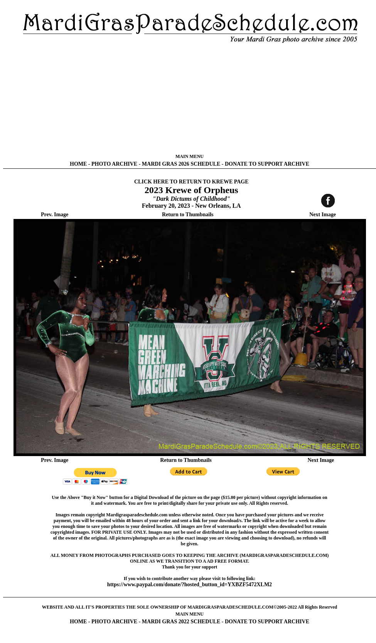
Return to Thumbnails (188, 214)
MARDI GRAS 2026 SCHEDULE (181, 164)
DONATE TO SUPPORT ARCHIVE (267, 164)
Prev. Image (54, 214)
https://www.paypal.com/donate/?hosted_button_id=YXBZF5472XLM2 (189, 584)
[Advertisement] (189, 98)
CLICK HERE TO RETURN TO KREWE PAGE (191, 182)
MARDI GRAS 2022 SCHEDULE (181, 621)
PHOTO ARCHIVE (114, 164)
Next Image (322, 214)
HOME (78, 164)
